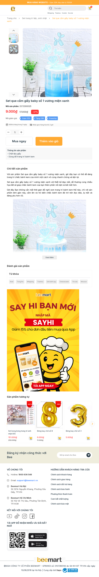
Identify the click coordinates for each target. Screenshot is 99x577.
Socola (70, 13)
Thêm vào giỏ (48, 141)
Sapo (59, 570)
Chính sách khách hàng (61, 474)
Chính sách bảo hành (60, 489)
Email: (24, 480)
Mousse (84, 282)
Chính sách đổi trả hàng (61, 484)
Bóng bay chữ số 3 (73, 431)
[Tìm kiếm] (50, 8)
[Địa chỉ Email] (74, 455)
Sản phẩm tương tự (18, 396)
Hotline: (21, 474)
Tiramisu (58, 13)
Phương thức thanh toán (61, 494)
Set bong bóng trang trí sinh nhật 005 (19, 432)
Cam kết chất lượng (59, 499)
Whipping (50, 13)
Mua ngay (19, 141)
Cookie (64, 13)
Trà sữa (74, 282)
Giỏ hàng (90, 8)
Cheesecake (64, 282)
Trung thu (20, 282)
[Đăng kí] (88, 455)
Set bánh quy (51, 282)
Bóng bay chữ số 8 (45, 431)
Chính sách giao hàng (60, 479)
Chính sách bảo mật (60, 504)
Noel (11, 282)
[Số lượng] (15, 132)
